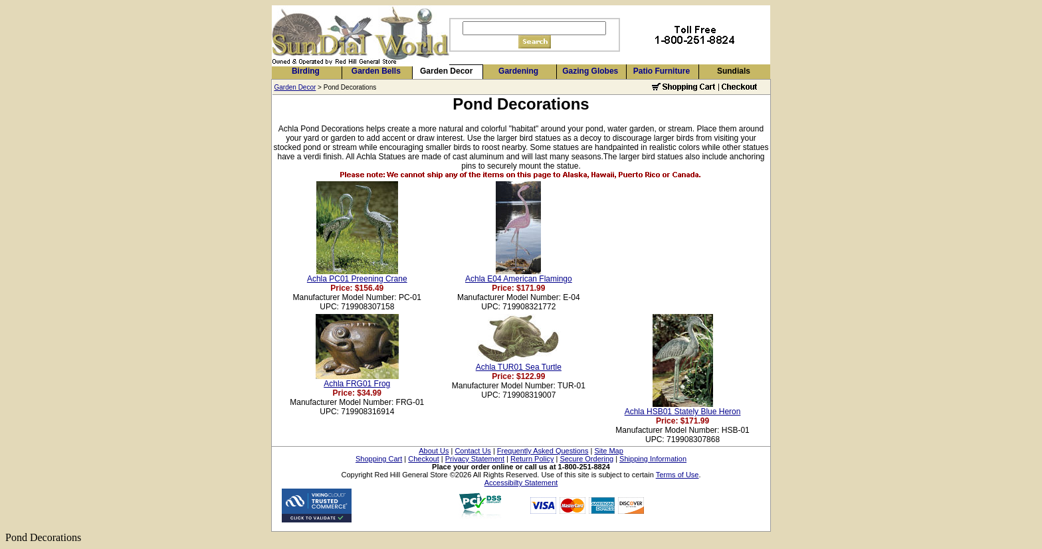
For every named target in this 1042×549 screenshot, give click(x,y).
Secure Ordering (586, 459)
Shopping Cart (379, 459)
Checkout (423, 459)
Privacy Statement (474, 459)
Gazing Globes (590, 71)
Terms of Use (677, 475)
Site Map (608, 451)
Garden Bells (376, 71)
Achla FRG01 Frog (357, 383)
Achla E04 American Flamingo (518, 278)
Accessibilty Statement (521, 483)
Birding (306, 71)
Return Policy (532, 459)
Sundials (733, 71)
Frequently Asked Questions (543, 451)
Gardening (518, 71)
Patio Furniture (661, 71)
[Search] (534, 28)
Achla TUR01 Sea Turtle (519, 367)
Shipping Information (652, 459)
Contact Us (472, 451)
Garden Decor (446, 71)
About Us (434, 451)
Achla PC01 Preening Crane (357, 278)
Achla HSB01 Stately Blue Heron (683, 411)
